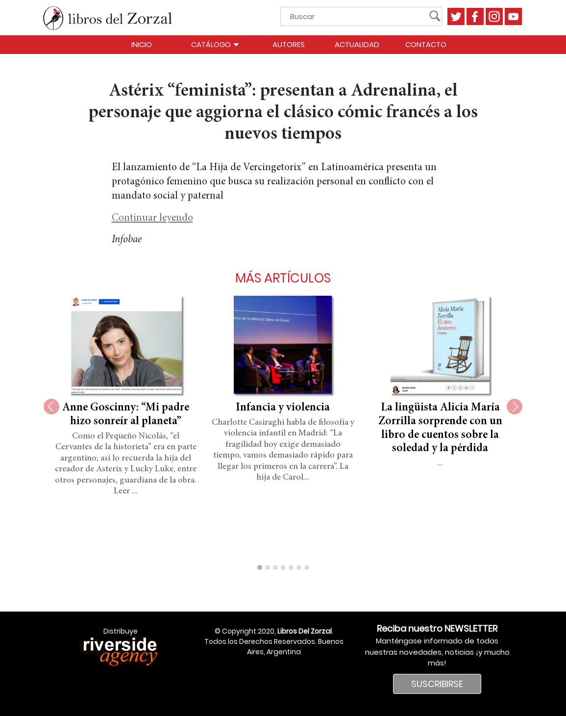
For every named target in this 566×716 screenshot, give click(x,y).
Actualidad (357, 44)
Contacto (425, 44)
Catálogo (215, 44)
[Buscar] (358, 16)
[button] (259, 567)
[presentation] (51, 406)
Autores (288, 44)
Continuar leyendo (152, 218)
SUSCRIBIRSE (437, 684)
